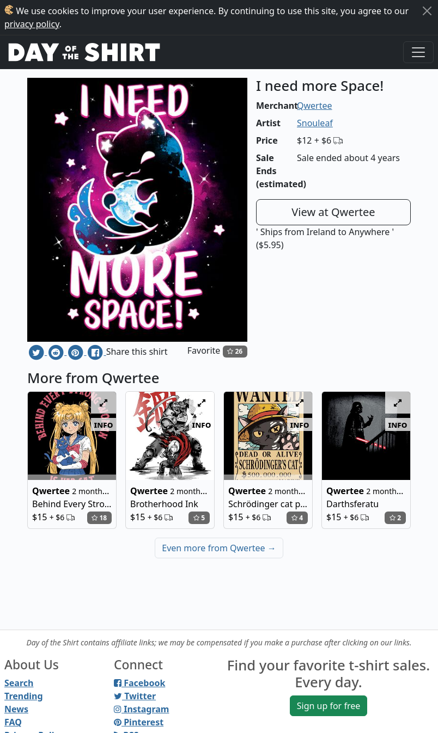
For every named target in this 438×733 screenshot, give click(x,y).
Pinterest (138, 722)
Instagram (141, 709)
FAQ (13, 722)
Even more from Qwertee (219, 548)
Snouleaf (315, 123)
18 (99, 517)
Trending (23, 696)
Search (18, 683)
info (103, 424)
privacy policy (31, 24)
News (16, 709)
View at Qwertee (333, 212)
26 (234, 351)
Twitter (135, 696)
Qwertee (314, 106)
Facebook (139, 683)
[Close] (427, 10)
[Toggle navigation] (418, 52)
